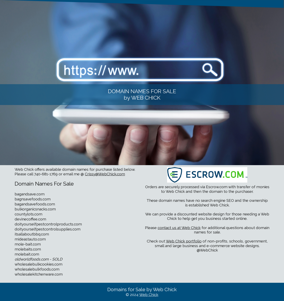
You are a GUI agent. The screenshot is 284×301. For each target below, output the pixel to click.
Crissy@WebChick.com (105, 174)
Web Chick (148, 294)
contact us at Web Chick (179, 227)
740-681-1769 (46, 174)
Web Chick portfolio (184, 241)
